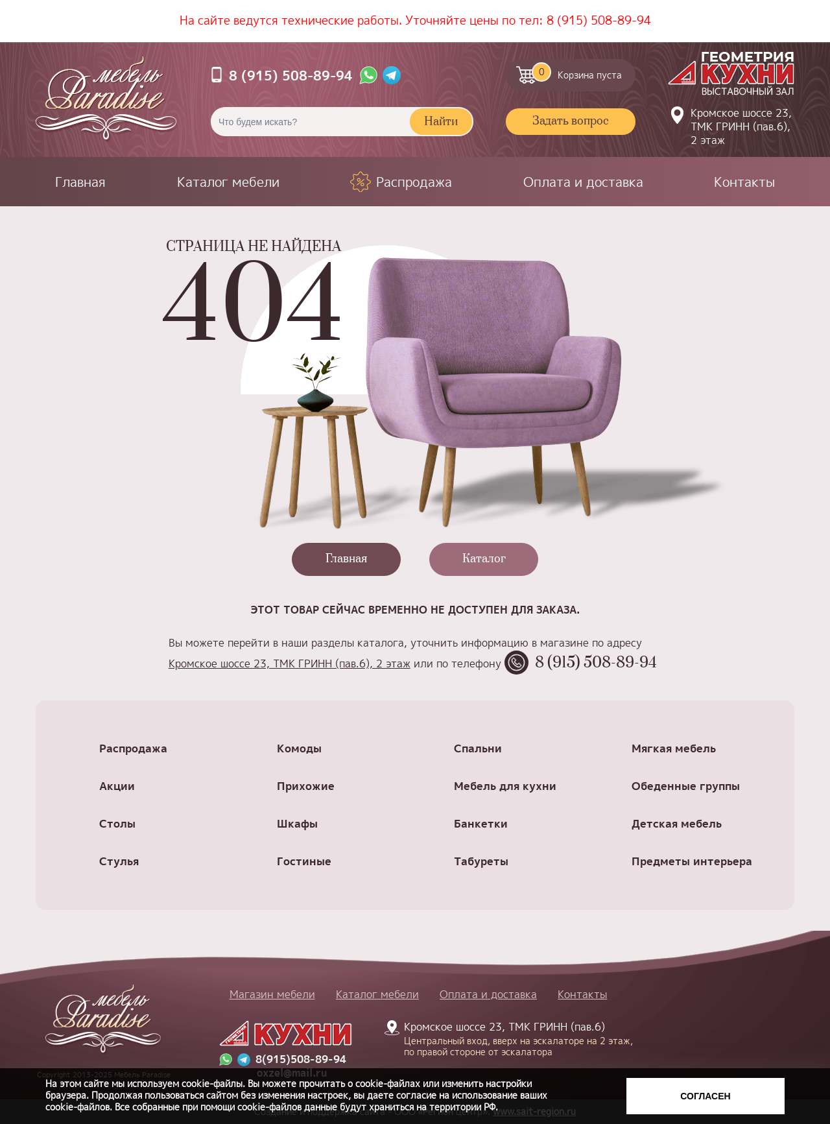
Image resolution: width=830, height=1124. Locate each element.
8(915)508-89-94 (300, 1059)
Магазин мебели (272, 994)
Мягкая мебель (674, 748)
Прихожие (306, 785)
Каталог (484, 559)
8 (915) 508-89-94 (599, 20)
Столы (117, 823)
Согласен (705, 1096)
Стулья (119, 861)
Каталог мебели (228, 182)
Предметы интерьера (692, 861)
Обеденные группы (686, 785)
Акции (117, 785)
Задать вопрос (570, 121)
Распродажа (414, 181)
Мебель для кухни (505, 785)
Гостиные (304, 861)
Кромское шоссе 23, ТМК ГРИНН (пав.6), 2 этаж (741, 126)
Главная (80, 182)
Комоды (299, 748)
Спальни (478, 748)
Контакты (744, 182)
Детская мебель (677, 823)
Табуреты (481, 861)
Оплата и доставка (583, 182)
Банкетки (481, 823)
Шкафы (297, 823)
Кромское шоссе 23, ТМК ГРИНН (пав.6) (511, 1038)
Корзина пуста (577, 72)
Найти (441, 122)
